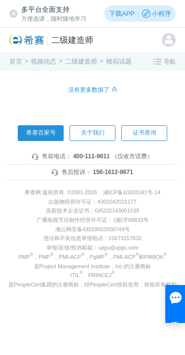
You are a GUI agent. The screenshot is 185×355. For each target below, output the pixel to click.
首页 (15, 61)
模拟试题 (119, 61)
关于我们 (93, 132)
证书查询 (144, 132)
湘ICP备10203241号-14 (131, 192)
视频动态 (43, 61)
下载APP (122, 13)
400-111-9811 (91, 156)
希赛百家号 (41, 132)
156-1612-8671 (113, 172)
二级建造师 (72, 40)
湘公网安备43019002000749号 (92, 229)
